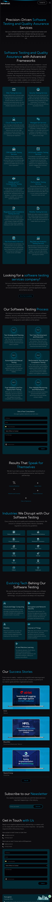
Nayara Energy (8, 773)
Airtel (5, 711)
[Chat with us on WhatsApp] (49, 896)
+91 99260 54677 (8, 837)
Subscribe (37, 806)
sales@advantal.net (9, 835)
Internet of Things (34, 628)
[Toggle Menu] (50, 2)
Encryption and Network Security (37, 608)
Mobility (6, 628)
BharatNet (6, 742)
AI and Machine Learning (24, 647)
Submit (43, 448)
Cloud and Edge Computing (14, 607)
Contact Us (42, 2)
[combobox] (6, 426)
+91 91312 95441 (8, 846)
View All (26, 780)
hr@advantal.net (8, 844)
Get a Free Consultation (26, 296)
